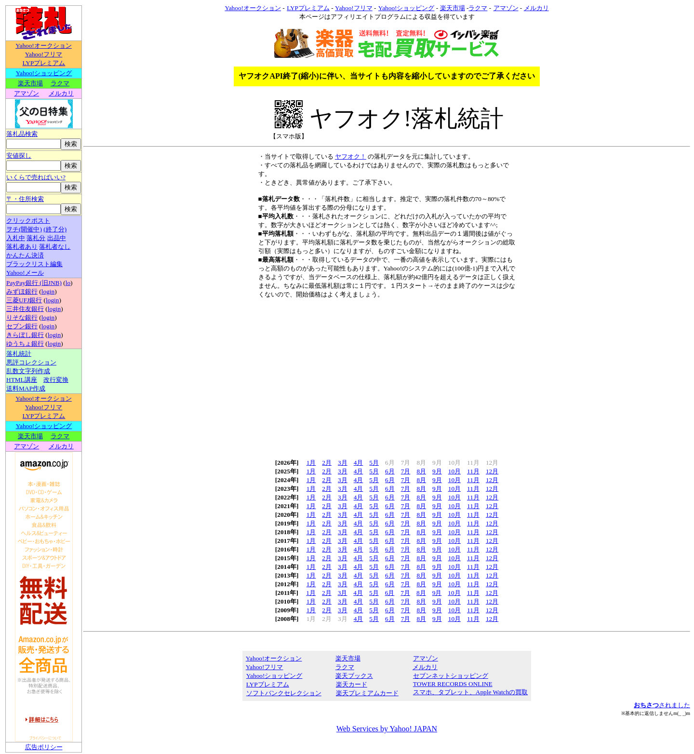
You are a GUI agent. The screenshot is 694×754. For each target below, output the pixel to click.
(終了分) (55, 229)
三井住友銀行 (25, 308)
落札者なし (54, 246)
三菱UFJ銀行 (24, 300)
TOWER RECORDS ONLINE (453, 683)
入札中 (15, 238)
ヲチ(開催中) (24, 229)
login (47, 291)
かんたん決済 (25, 255)
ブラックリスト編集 (34, 264)
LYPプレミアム (44, 63)
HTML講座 (21, 379)
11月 (473, 471)
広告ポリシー (44, 747)
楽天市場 (30, 83)
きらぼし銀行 (25, 334)
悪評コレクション (31, 362)
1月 (311, 462)
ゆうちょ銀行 (25, 343)
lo (68, 282)
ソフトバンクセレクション (283, 693)
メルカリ (61, 93)
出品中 (56, 238)
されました (662, 705)
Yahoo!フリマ (44, 54)
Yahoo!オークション (43, 45)
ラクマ (60, 83)
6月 (390, 471)
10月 (454, 471)
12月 (492, 471)
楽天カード (351, 684)
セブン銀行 (22, 326)
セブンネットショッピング (450, 675)
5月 (374, 462)
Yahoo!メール (25, 272)
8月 (421, 471)
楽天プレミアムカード (367, 693)
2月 (327, 462)
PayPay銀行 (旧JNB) (34, 282)
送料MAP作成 (25, 388)
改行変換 (55, 379)
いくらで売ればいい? (36, 177)
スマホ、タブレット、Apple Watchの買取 (470, 692)
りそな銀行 (22, 317)
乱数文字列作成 (28, 371)
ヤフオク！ (350, 156)
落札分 (36, 238)
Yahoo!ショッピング (43, 73)
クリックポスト (28, 220)
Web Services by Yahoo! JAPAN (386, 729)
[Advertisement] (387, 375)
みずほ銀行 (22, 291)
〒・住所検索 (25, 198)
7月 (406, 471)
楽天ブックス (354, 675)
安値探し (18, 155)
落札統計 (18, 353)
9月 (437, 471)
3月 (342, 462)
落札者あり (22, 246)
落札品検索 (22, 133)
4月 (358, 462)
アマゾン (26, 93)
